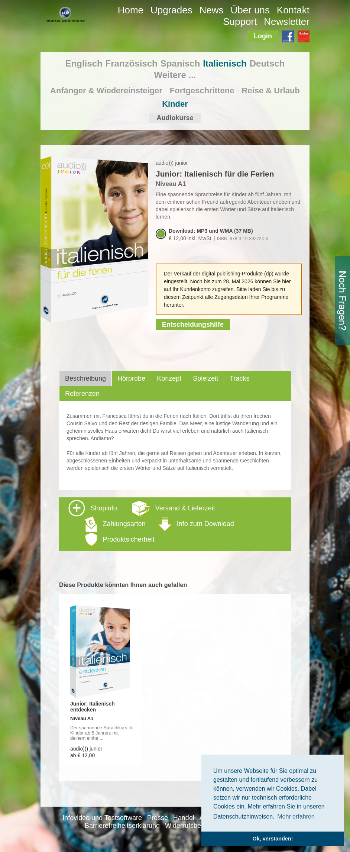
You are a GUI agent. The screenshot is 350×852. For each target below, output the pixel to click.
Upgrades (171, 10)
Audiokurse (174, 118)
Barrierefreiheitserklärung (122, 825)
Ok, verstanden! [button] (273, 839)
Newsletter (287, 21)
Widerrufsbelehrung (194, 825)
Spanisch (180, 63)
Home (130, 10)
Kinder (175, 104)
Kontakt (293, 10)
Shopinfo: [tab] (151, 524)
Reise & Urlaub (271, 90)
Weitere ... (175, 75)
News (212, 10)
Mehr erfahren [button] (296, 816)
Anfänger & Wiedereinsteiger (106, 90)
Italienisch (224, 63)
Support (240, 21)
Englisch (84, 63)
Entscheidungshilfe (193, 324)
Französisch (132, 63)
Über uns (250, 10)
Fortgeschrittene (202, 90)
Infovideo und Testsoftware (102, 818)
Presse (157, 818)
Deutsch (267, 63)
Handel (183, 818)
